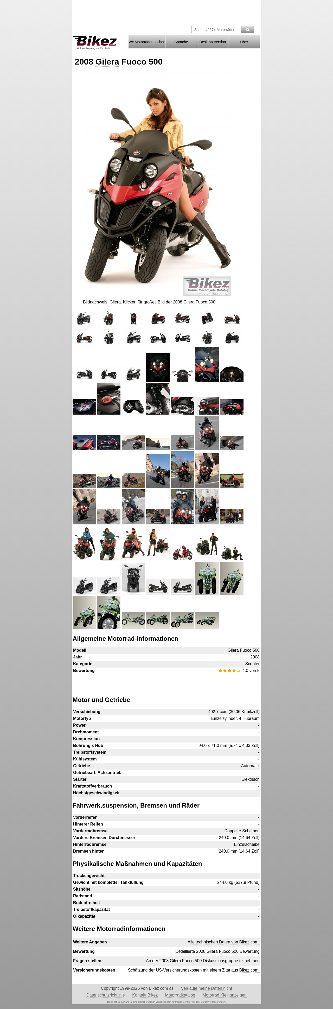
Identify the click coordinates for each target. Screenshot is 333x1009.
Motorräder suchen (147, 42)
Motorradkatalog (180, 995)
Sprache (181, 42)
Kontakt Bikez (145, 995)
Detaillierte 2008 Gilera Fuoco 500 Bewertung (217, 951)
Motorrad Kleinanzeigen (225, 995)
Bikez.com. (249, 970)
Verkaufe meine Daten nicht (206, 988)
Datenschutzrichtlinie (105, 995)
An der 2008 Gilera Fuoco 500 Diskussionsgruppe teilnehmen (203, 961)
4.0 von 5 (251, 670)
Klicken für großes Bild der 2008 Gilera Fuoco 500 (169, 302)
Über (244, 42)
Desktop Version (212, 42)
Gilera (107, 61)
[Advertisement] (166, 682)
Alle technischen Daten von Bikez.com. (224, 942)
